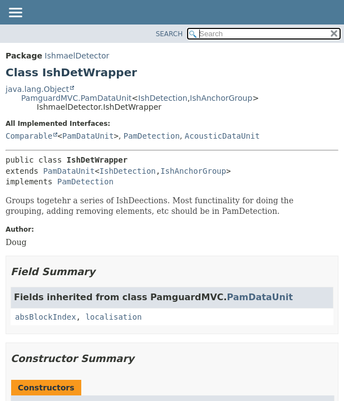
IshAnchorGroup (221, 98)
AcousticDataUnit (222, 135)
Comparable (29, 135)
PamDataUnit (88, 135)
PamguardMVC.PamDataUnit (76, 98)
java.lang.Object (37, 89)
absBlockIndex (45, 316)
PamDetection (152, 135)
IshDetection (162, 98)
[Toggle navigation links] (15, 13)
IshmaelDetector (77, 55)
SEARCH (169, 34)
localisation (113, 316)
